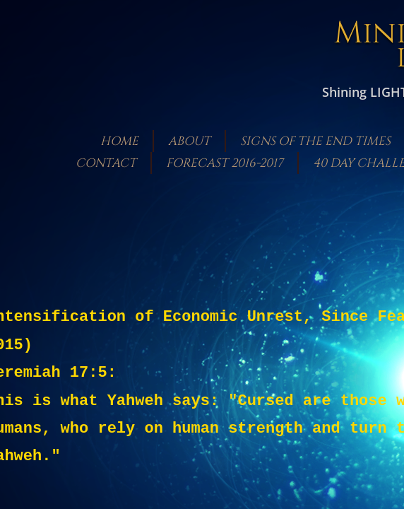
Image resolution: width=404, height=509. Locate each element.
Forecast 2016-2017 (224, 163)
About (189, 141)
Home (119, 141)
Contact (106, 163)
